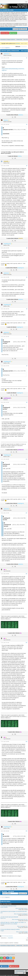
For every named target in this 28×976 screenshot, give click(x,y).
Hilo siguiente (11, 891)
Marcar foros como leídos (7, 961)
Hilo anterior (4, 891)
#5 (26, 277)
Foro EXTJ (26, 39)
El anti (26, 926)
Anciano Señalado (4, 907)
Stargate (2, 930)
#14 (26, 741)
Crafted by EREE (10, 975)
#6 (26, 308)
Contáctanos (4, 966)
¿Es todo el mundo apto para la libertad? (9, 917)
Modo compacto (24, 50)
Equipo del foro (14, 966)
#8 (26, 365)
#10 (26, 459)
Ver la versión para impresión (7, 935)
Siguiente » (7, 47)
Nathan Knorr (3, 918)
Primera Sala (19, 39)
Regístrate (13, 33)
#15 (26, 831)
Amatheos (26, 908)
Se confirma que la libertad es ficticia (8, 905)
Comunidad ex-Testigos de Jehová (7, 39)
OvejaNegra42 (25, 913)
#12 (26, 573)
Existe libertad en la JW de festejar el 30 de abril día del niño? (13, 911)
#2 (26, 124)
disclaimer (18, 43)
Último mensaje (19, 908)
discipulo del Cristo (24, 919)
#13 (26, 642)
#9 (26, 402)
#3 (26, 165)
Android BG (16, 975)
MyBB (5, 975)
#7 (26, 336)
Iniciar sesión (4, 33)
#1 (26, 57)
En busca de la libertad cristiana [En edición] (9, 929)
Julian (1, 912)
